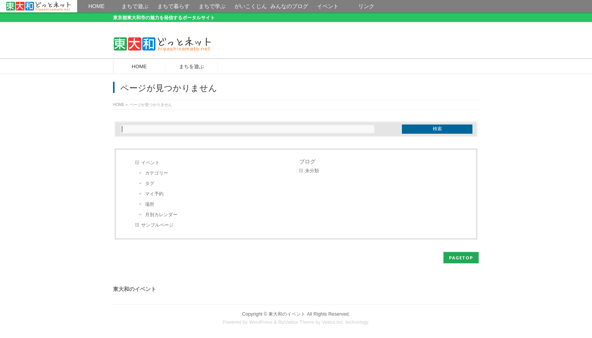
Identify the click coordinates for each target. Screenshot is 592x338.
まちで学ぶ (212, 6)
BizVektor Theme (296, 322)
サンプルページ (157, 225)
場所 (149, 204)
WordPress (261, 322)
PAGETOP (461, 257)
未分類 (312, 170)
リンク (366, 6)
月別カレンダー (161, 214)
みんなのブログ (289, 6)
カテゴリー (156, 173)
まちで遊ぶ (134, 6)
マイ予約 (154, 194)
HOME (38, 6)
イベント (150, 162)
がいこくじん (250, 6)
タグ (149, 183)
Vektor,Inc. (333, 322)
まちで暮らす (173, 6)
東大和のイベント (286, 314)
